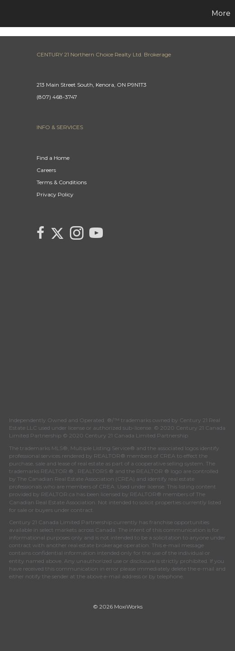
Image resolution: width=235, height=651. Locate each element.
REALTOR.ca (58, 494)
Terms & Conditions (62, 182)
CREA (167, 455)
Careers (46, 170)
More (221, 13)
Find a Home (53, 157)
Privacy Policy (55, 194)
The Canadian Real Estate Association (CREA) (76, 478)
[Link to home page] (8, 13)
